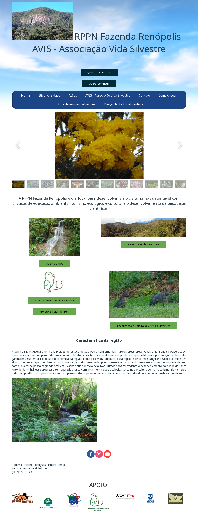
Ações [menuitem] (73, 95)
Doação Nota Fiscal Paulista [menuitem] (123, 104)
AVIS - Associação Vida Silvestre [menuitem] (107, 95)
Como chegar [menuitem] (168, 95)
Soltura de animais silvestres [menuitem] (74, 104)
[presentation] (18, 145)
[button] (99, 72)
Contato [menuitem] (144, 95)
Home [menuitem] (25, 95)
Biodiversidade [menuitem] (49, 95)
